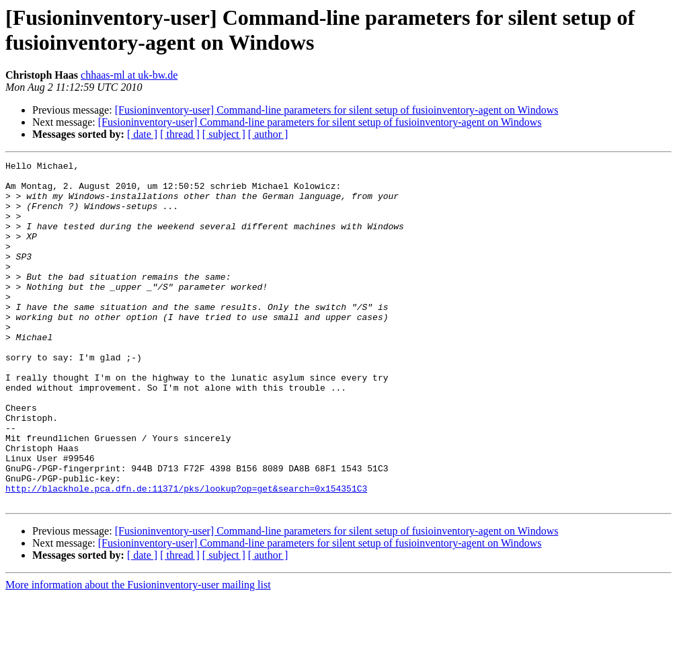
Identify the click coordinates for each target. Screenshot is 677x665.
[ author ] (268, 134)
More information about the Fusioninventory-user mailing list (138, 653)
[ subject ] (223, 134)
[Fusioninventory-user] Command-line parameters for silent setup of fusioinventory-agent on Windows (337, 110)
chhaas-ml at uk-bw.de (129, 75)
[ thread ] (180, 134)
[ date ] (142, 134)
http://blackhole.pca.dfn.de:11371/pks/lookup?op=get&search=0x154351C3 (186, 555)
